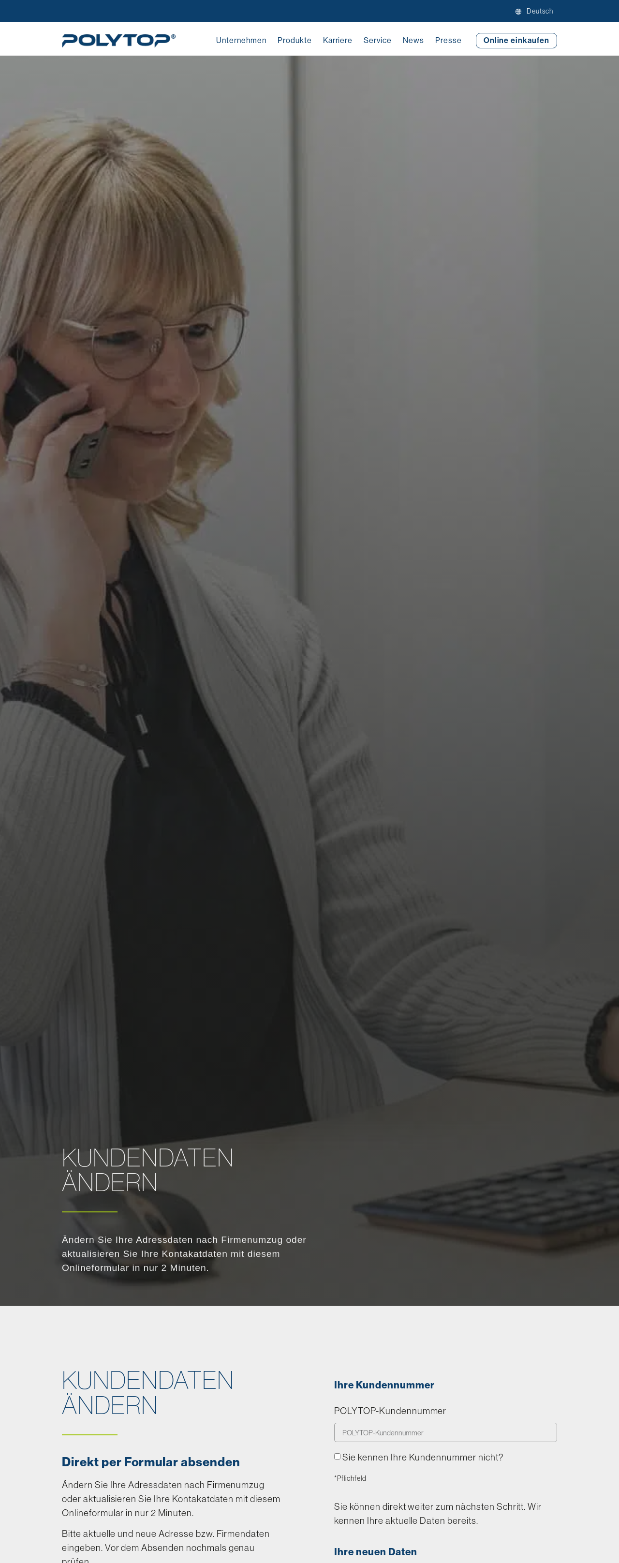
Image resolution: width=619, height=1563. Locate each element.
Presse (448, 40)
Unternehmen (241, 40)
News (413, 40)
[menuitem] (538, 11)
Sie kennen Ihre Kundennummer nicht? (423, 1457)
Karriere (338, 40)
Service (378, 40)
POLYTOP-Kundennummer (390, 1411)
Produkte (295, 40)
